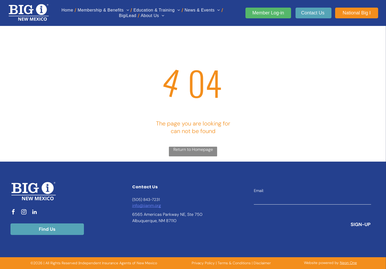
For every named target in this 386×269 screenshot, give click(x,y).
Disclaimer (262, 263)
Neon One (348, 262)
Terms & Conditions (234, 263)
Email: (259, 190)
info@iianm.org (146, 205)
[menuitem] (68, 10)
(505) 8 (139, 199)
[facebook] (13, 212)
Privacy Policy (203, 263)
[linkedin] (34, 212)
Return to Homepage (193, 149)
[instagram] (24, 212)
